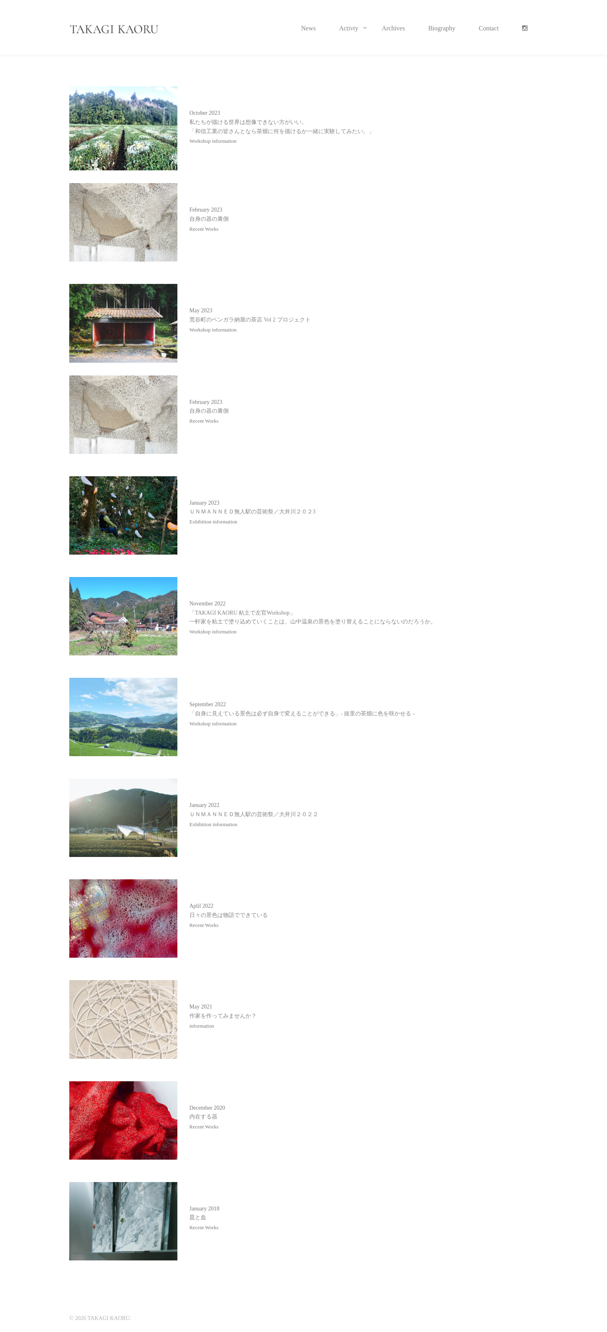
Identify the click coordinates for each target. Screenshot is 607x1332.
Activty (348, 28)
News (308, 28)
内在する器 (203, 1117)
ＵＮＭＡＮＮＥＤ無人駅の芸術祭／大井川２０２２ (253, 814)
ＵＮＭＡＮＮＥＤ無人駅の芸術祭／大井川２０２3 (252, 512)
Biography (442, 28)
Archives (393, 28)
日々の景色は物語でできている (228, 915)
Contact (489, 28)
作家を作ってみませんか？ (223, 1016)
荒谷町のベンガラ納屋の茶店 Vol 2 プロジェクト (250, 320)
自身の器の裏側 (209, 219)
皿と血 (197, 1217)
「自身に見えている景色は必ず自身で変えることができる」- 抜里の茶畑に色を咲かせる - (301, 714)
